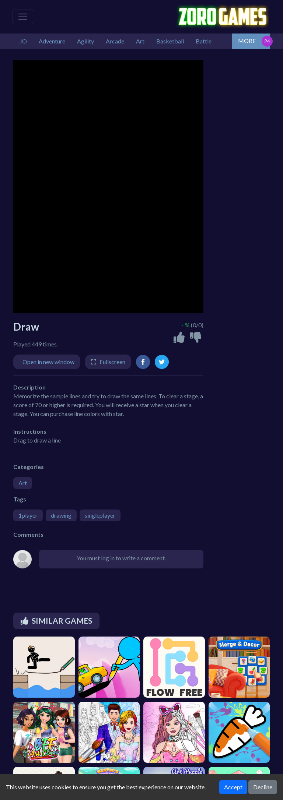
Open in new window (48, 361)
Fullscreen (112, 361)
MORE (247, 40)
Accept (233, 786)
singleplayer (100, 515)
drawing (61, 515)
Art (22, 482)
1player (28, 515)
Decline (262, 786)
